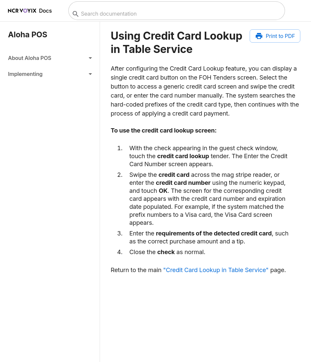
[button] (50, 58)
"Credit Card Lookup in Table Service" (215, 269)
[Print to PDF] (275, 36)
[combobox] (176, 14)
